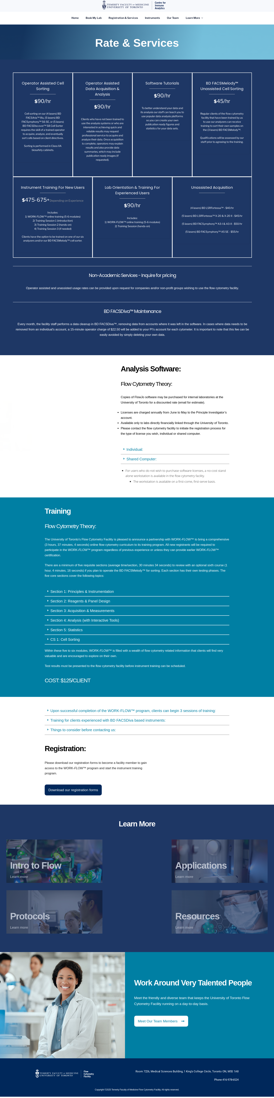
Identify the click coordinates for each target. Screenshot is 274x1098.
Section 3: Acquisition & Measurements (82, 602)
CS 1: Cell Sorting (65, 631)
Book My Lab (94, 17)
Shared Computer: (141, 451)
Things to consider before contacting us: (83, 721)
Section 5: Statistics (66, 622)
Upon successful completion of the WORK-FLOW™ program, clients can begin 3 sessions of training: (133, 702)
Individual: (134, 441)
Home (75, 17)
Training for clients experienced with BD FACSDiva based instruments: (108, 712)
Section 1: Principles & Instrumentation (82, 583)
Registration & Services (123, 17)
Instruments (152, 17)
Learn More (194, 17)
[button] (175, 441)
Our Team (173, 17)
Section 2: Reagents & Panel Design (80, 593)
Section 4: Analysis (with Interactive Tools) (84, 612)
